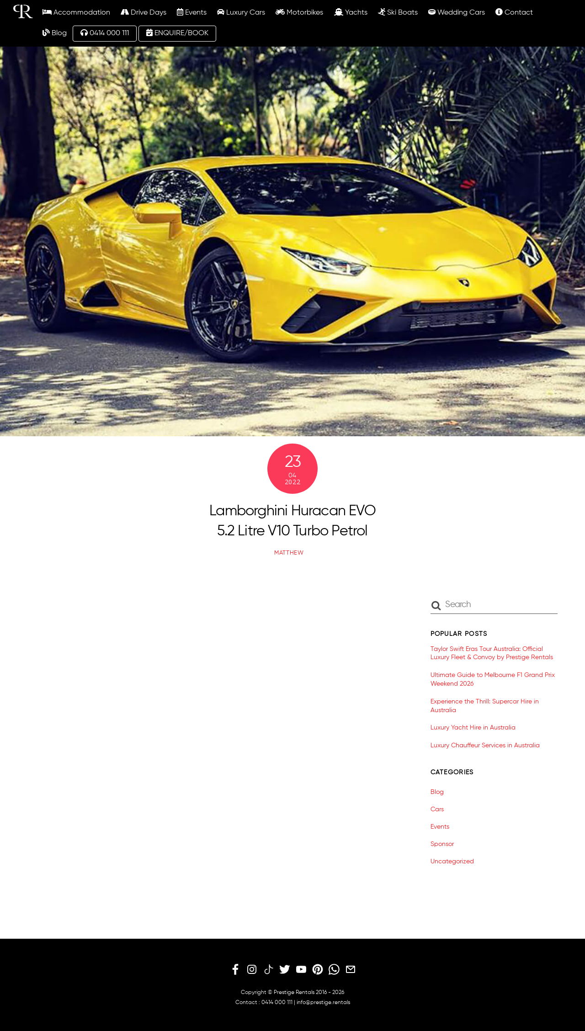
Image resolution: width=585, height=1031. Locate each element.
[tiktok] (268, 970)
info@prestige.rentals (323, 1002)
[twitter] (284, 970)
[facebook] (235, 970)
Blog (55, 33)
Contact (514, 12)
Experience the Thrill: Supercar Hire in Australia (485, 706)
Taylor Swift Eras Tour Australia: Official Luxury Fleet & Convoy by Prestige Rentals (492, 653)
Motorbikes (299, 12)
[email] (350, 970)
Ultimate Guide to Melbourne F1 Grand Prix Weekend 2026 (493, 679)
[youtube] (301, 970)
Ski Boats (398, 12)
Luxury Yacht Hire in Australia (473, 727)
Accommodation (76, 12)
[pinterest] (317, 970)
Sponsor (442, 844)
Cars (437, 809)
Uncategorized (452, 861)
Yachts (350, 12)
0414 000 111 (104, 33)
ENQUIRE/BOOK (177, 33)
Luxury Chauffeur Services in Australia (485, 745)
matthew (289, 553)
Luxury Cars (241, 12)
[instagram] (251, 970)
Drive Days (143, 12)
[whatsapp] (334, 970)
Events (192, 12)
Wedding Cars (456, 12)
